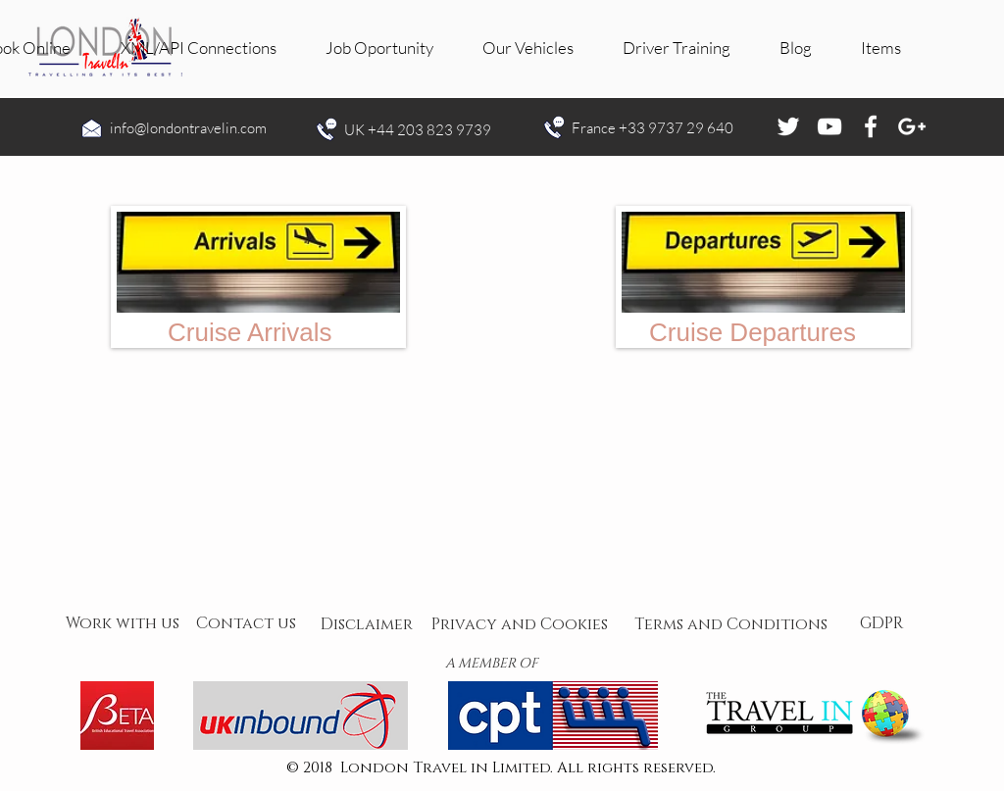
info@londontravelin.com (188, 128)
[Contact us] (246, 624)
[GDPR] (881, 624)
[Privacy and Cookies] (519, 625)
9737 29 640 (690, 128)
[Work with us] (122, 624)
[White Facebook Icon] (870, 126)
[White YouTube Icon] (829, 126)
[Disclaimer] (366, 625)
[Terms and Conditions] (730, 625)
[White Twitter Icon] (788, 126)
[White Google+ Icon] (912, 126)
